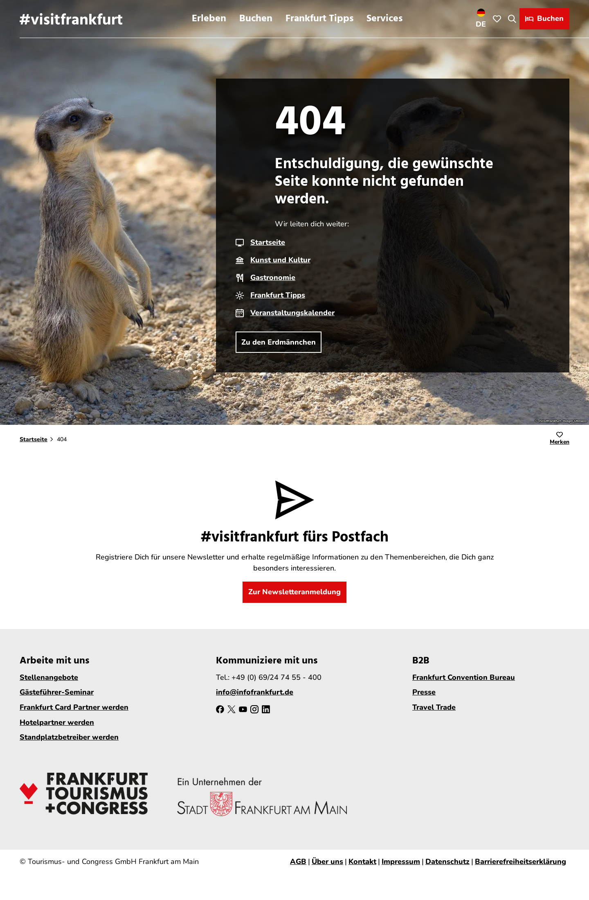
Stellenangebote (49, 677)
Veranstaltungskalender (292, 313)
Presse (424, 692)
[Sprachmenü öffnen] (481, 18)
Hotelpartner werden (57, 722)
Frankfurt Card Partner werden (74, 707)
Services (384, 19)
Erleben (209, 19)
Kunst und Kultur (280, 260)
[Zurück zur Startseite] (71, 19)
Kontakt (362, 861)
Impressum (401, 861)
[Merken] (559, 439)
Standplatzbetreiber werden (69, 737)
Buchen (255, 19)
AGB (298, 861)
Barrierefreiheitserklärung (520, 861)
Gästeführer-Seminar (57, 692)
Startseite (267, 242)
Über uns (327, 861)
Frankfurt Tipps (319, 19)
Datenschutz (447, 861)
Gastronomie (272, 277)
